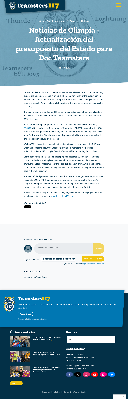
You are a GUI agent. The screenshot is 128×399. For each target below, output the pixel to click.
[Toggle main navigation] (118, 5)
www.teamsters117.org (62, 196)
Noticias (85, 21)
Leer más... (16, 383)
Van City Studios (80, 392)
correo (35, 319)
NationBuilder (55, 392)
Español (118, 397)
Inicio (41, 21)
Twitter (28, 319)
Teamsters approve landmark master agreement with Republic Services (46, 369)
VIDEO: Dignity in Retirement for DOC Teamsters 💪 (47, 338)
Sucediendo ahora (55, 21)
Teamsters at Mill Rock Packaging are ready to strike (46, 353)
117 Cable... (72, 21)
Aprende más (26, 314)
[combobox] (119, 396)
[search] (91, 339)
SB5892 (27, 128)
